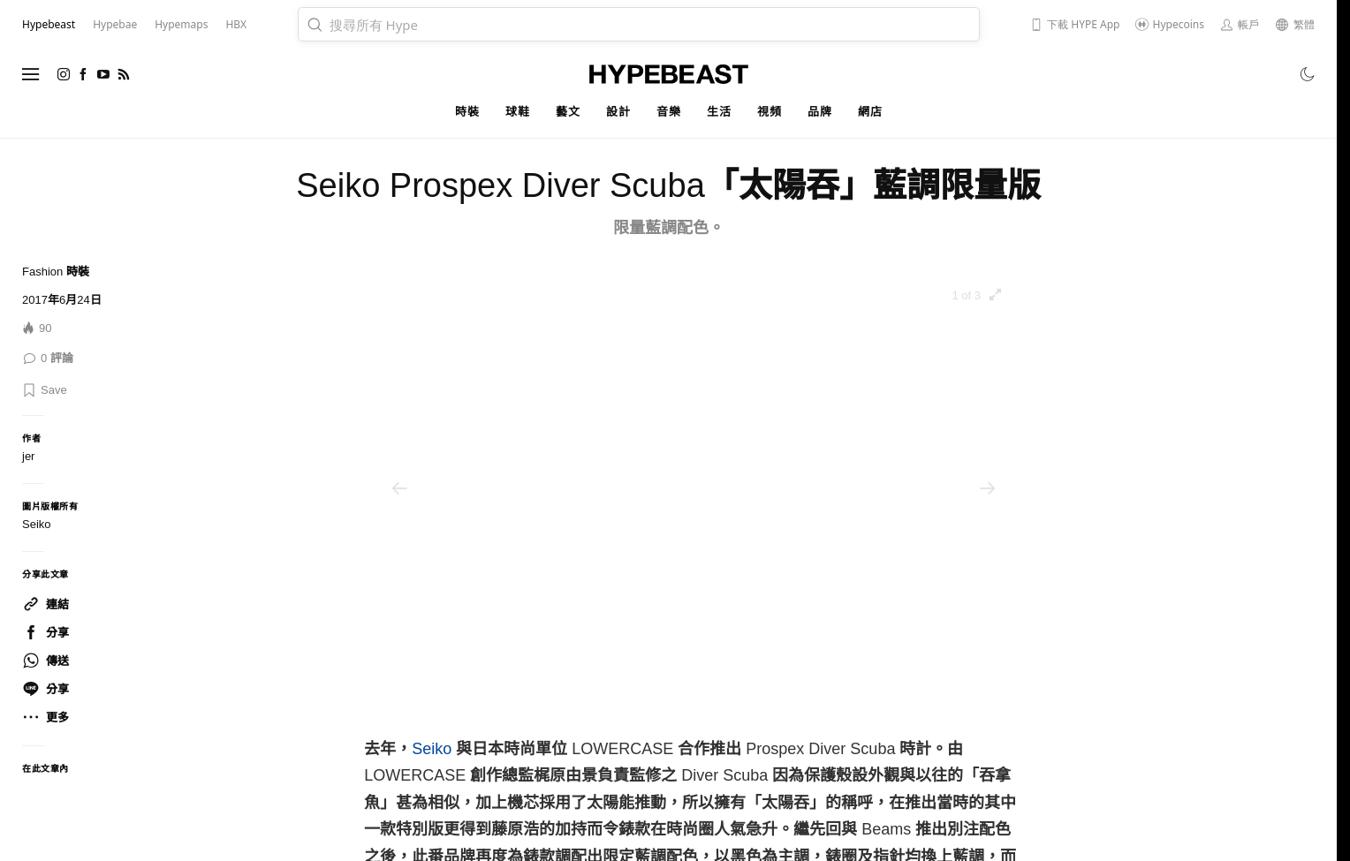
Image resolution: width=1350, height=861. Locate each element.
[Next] (988, 488)
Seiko (431, 749)
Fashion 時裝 (55, 271)
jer (28, 456)
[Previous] (399, 488)
